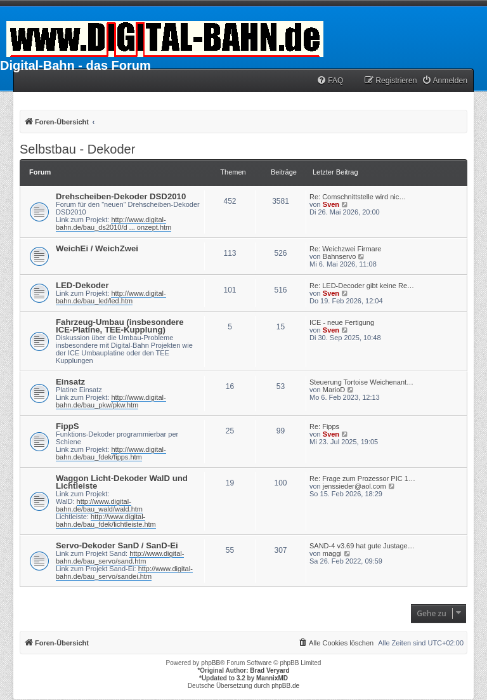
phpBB (210, 662)
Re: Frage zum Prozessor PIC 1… (362, 478)
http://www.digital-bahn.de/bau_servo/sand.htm (120, 557)
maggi (332, 553)
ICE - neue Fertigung (341, 322)
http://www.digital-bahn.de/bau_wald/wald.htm (99, 505)
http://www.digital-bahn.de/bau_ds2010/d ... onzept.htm (113, 223)
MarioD (334, 389)
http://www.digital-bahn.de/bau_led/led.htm (111, 297)
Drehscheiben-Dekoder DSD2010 (121, 196)
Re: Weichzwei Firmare (345, 249)
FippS (67, 426)
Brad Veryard (269, 670)
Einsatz (70, 381)
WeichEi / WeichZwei (97, 248)
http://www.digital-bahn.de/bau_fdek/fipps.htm (111, 453)
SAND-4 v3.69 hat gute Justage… (362, 546)
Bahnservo (339, 256)
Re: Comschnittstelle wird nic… (357, 197)
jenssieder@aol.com (354, 486)
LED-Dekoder (82, 285)
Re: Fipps (324, 426)
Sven (331, 204)
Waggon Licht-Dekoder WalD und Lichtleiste (122, 482)
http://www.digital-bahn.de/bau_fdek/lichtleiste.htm (106, 520)
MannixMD (272, 678)
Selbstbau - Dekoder (77, 149)
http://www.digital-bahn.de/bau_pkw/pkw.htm (111, 401)
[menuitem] (329, 80)
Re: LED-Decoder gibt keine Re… (361, 285)
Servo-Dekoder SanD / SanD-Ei (117, 545)
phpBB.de (285, 685)
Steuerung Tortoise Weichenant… (361, 382)
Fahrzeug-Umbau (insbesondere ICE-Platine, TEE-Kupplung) (120, 325)
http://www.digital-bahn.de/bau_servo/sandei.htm (124, 572)
